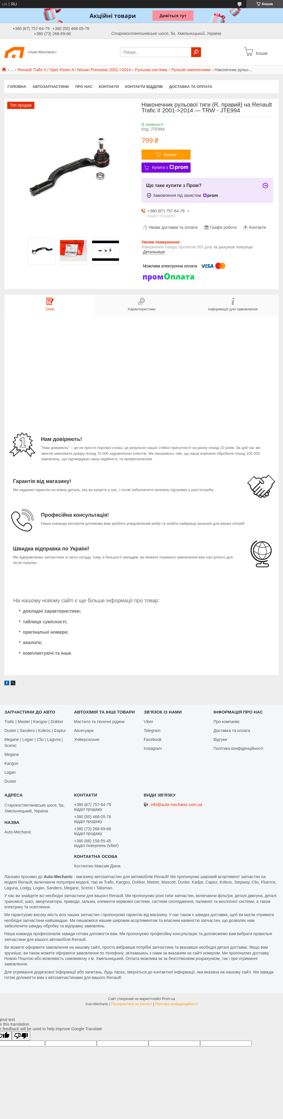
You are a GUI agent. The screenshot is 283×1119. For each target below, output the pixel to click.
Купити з (170, 167)
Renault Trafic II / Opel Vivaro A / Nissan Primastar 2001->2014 (74, 69)
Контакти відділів (144, 86)
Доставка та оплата (190, 86)
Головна (17, 86)
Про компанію (226, 721)
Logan (10, 772)
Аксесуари (84, 730)
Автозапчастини (50, 86)
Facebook (152, 739)
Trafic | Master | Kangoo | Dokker (33, 721)
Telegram (152, 730)
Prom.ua (168, 999)
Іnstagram (153, 748)
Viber (148, 721)
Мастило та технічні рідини (99, 721)
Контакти (109, 86)
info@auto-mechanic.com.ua (176, 805)
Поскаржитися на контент (131, 1004)
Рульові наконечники (191, 69)
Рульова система (151, 69)
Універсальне (86, 739)
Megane (11, 754)
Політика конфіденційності (238, 748)
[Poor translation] (21, 1036)
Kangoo (11, 763)
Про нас (83, 86)
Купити (170, 154)
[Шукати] (196, 52)
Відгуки (220, 739)
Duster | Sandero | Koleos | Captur (35, 730)
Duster (10, 781)
